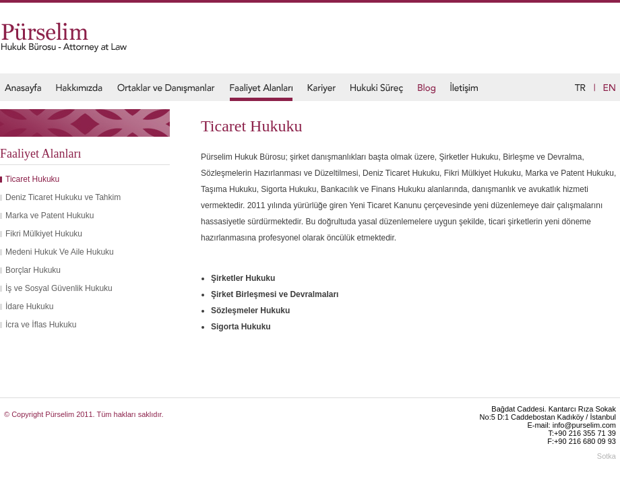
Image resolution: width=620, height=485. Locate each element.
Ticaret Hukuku (32, 179)
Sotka (606, 456)
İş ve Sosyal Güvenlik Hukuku (59, 288)
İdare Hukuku (29, 306)
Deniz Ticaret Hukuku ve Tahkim (63, 197)
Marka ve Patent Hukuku (49, 215)
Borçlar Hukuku (33, 270)
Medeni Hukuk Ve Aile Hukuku (59, 252)
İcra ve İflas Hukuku (40, 324)
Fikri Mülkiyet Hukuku (43, 233)
